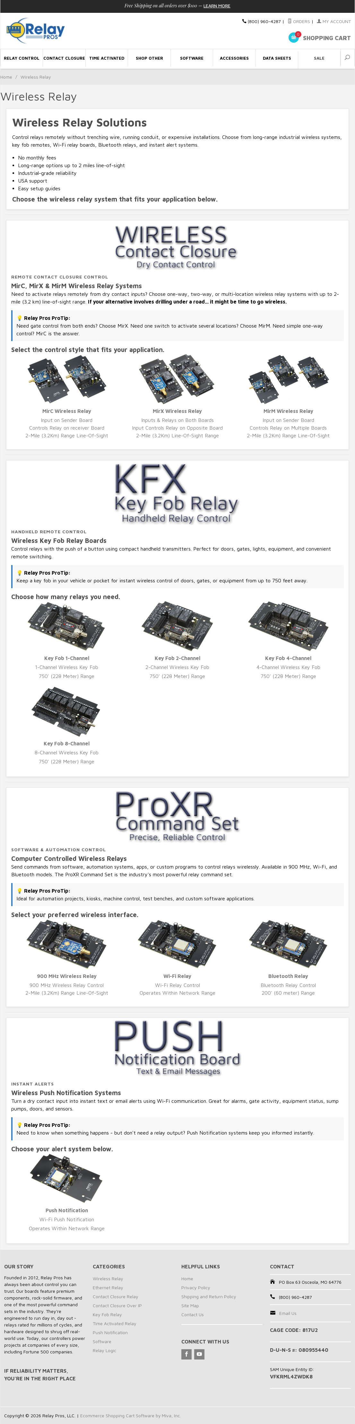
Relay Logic (104, 1350)
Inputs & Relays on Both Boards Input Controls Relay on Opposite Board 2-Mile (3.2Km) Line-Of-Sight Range (177, 396)
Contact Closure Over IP (117, 1305)
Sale (319, 58)
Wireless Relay (108, 1278)
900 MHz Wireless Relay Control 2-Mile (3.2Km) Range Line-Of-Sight (66, 957)
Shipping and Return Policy (208, 1296)
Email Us (288, 1313)
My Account (334, 21)
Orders (299, 21)
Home (6, 77)
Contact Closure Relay (115, 1296)
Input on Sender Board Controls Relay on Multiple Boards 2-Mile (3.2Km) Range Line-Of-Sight (288, 396)
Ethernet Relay (108, 1287)
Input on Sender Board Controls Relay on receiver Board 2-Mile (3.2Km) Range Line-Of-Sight (66, 396)
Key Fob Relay (107, 1314)
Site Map (190, 1305)
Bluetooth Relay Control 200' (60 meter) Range (288, 957)
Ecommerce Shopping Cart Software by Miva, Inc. (130, 1415)
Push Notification (110, 1332)
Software (102, 1341)
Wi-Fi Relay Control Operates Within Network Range (177, 957)
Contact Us (192, 1314)
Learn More (216, 5)
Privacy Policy (195, 1287)
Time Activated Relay (114, 1323)
